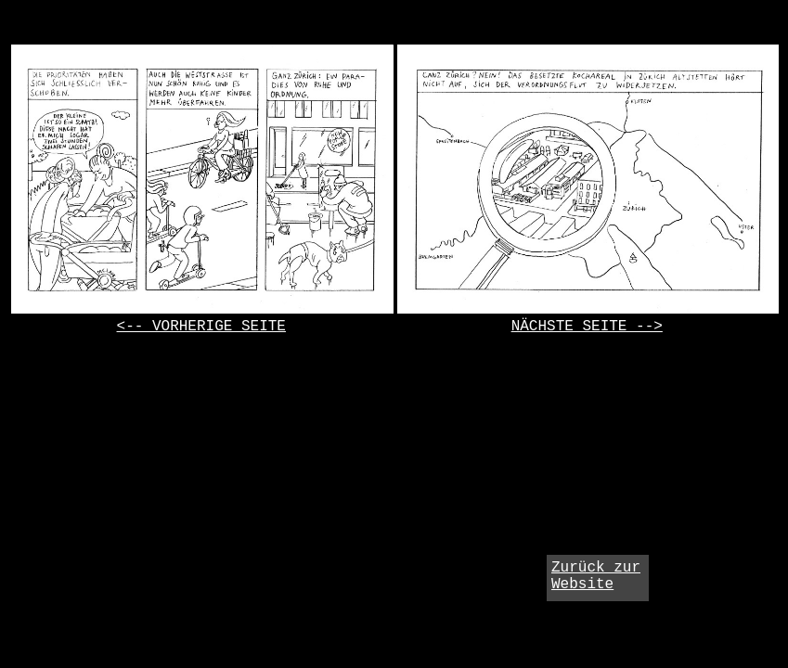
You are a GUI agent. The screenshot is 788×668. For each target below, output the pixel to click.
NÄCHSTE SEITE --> (587, 326)
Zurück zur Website (595, 576)
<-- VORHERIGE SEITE (201, 326)
